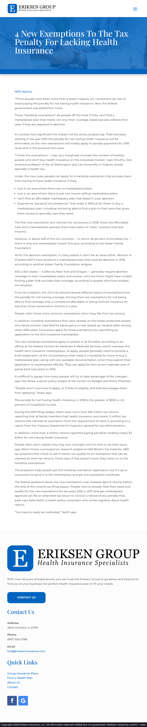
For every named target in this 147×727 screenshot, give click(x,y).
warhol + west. (137, 724)
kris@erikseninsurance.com (26, 651)
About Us (13, 682)
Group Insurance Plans (22, 673)
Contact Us (26, 597)
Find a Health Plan (20, 678)
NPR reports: (23, 91)
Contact (12, 687)
